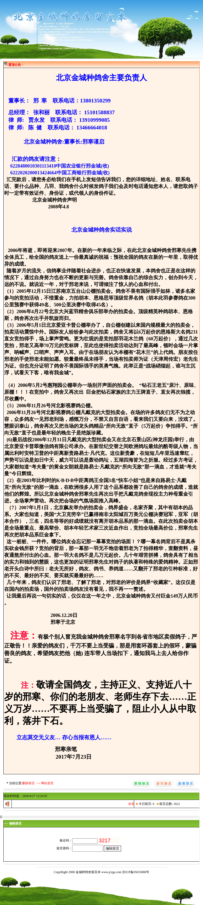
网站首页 (47, 783)
